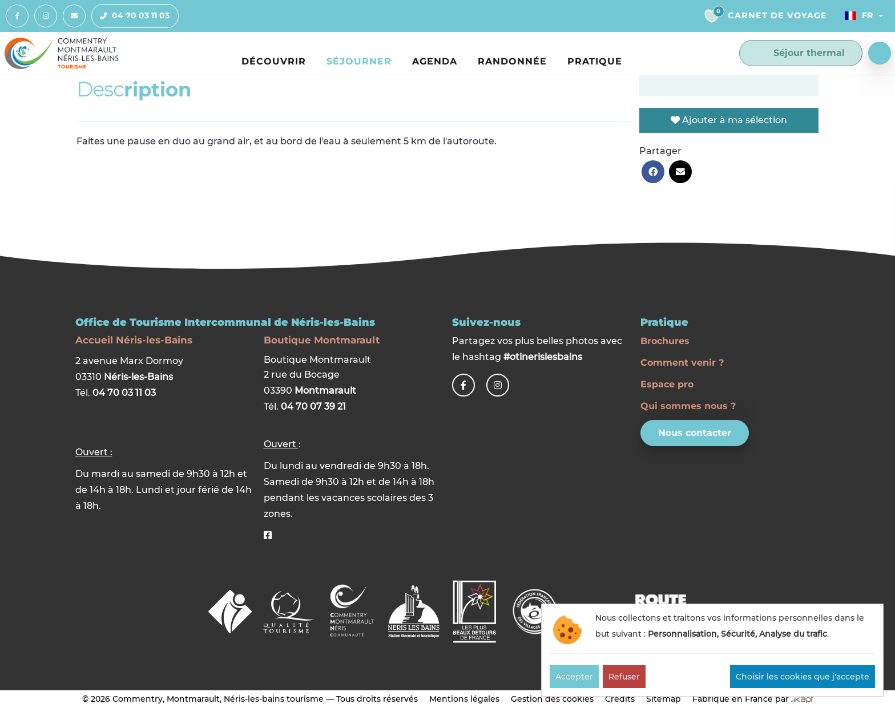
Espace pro (667, 384)
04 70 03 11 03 (131, 16)
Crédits (620, 699)
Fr (859, 15)
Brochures (665, 340)
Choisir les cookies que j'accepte (802, 676)
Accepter (574, 676)
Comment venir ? (682, 362)
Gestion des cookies (552, 699)
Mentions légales (464, 699)
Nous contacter (694, 432)
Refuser (624, 676)
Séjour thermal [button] (801, 53)
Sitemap (663, 699)
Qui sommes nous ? (688, 405)
